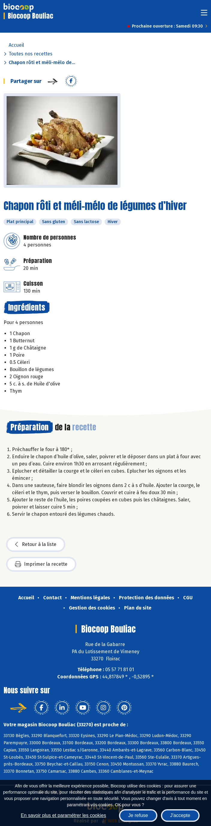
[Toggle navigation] (204, 14)
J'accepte (180, 815)
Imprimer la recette (41, 564)
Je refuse (138, 815)
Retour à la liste (35, 544)
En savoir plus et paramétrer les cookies (63, 815)
